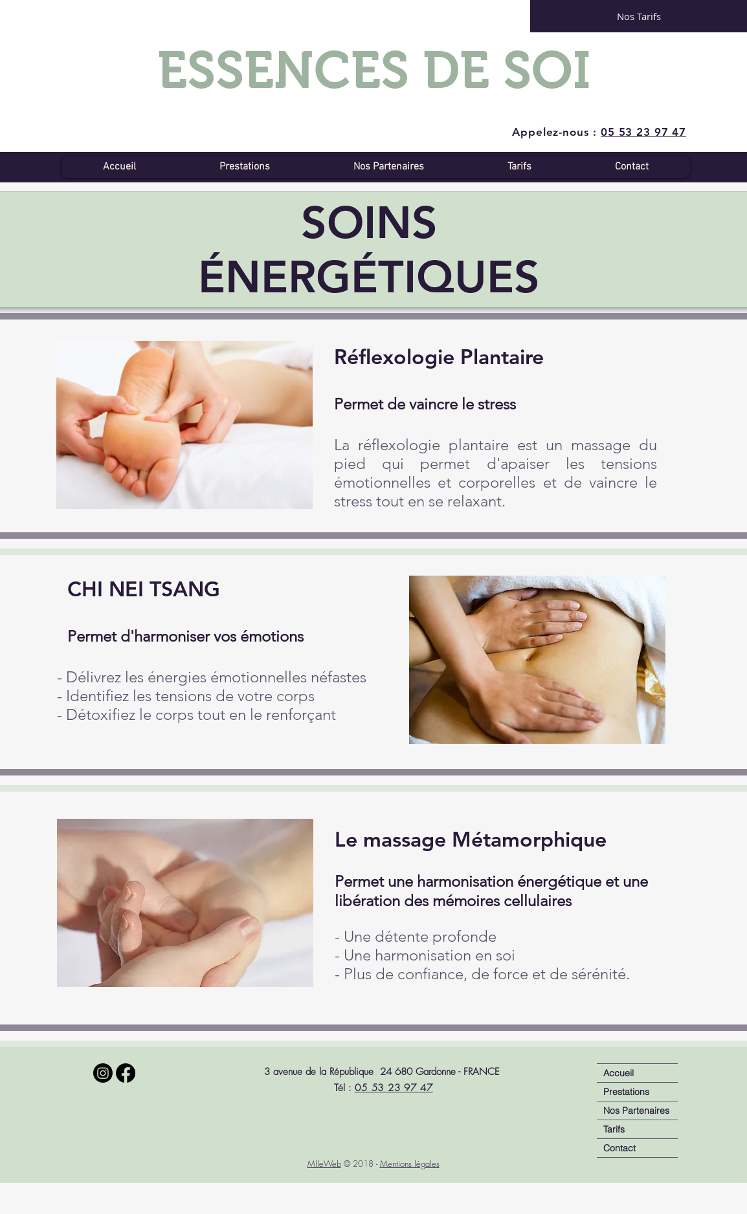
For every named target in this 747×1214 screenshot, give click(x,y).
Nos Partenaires (636, 1110)
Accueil (618, 1073)
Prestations (626, 1092)
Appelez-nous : (599, 131)
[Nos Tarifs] (638, 16)
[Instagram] (103, 1073)
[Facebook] (125, 1073)
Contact (619, 1148)
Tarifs (614, 1129)
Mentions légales (410, 1163)
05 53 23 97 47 (394, 1087)
